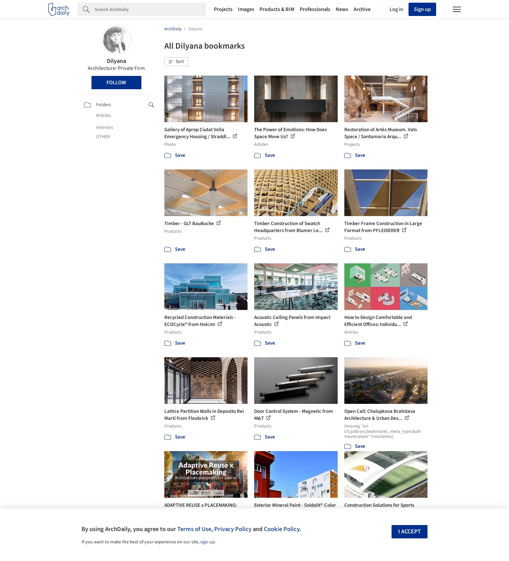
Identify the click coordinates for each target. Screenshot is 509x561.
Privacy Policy (233, 529)
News (342, 9)
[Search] (150, 9)
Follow (116, 82)
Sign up (422, 9)
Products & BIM (276, 9)
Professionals (315, 9)
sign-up (207, 542)
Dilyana (116, 61)
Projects (223, 9)
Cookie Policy (281, 529)
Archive (362, 9)
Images (246, 9)
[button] (176, 62)
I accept (409, 531)
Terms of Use (194, 529)
